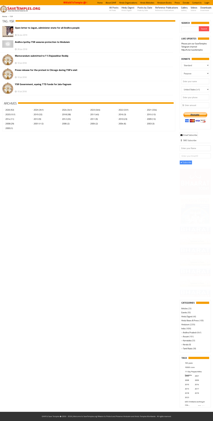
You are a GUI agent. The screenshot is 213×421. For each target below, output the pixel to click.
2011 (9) (94, 119)
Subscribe (185, 162)
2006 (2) (66, 123)
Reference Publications (166, 9)
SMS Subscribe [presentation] (188, 140)
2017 (197, 388)
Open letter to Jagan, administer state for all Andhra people (47, 27)
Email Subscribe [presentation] (188, 135)
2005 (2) (94, 123)
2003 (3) (150, 123)
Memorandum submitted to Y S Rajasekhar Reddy (41, 56)
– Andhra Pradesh (189, 332)
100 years (189, 363)
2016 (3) (122, 114)
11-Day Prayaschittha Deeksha (193, 371)
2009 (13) (151, 119)
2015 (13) (151, 114)
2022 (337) (123, 109)
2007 (197, 375)
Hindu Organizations (128, 2)
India (183, 328)
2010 (187, 384)
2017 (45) (94, 114)
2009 (197, 380)
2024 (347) (67, 109)
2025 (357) (38, 109)
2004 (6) (122, 123)
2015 (187, 388)
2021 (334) (152, 109)
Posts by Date (144, 9)
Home (100, 2)
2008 (187, 380)
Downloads (206, 9)
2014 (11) (9, 119)
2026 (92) (9, 109)
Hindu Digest (127, 9)
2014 (197, 384)
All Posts (113, 9)
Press (177, 2)
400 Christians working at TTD (195, 402)
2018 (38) (66, 114)
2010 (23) (122, 119)
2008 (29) (9, 123)
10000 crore (190, 367)
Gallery (184, 9)
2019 (197, 393)
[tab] (189, 135)
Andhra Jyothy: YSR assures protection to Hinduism (42, 42)
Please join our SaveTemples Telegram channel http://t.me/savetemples (194, 47)
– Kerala (185, 344)
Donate (186, 2)
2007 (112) (38, 123)
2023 (187, 397)
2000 (187, 375)
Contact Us (197, 2)
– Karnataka (186, 340)
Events (184, 312)
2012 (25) (66, 119)
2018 (187, 393)
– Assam (185, 336)
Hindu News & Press (190, 320)
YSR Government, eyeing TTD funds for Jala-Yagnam (43, 84)
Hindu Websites (147, 2)
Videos (194, 9)
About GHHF (111, 2)
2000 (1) (9, 128)
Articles (184, 308)
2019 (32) (38, 114)
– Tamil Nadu (187, 348)
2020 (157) (10, 114)
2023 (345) (95, 109)
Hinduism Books (164, 2)
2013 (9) (37, 119)
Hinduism (185, 324)
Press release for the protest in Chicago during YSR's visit (46, 70)
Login (207, 2)
